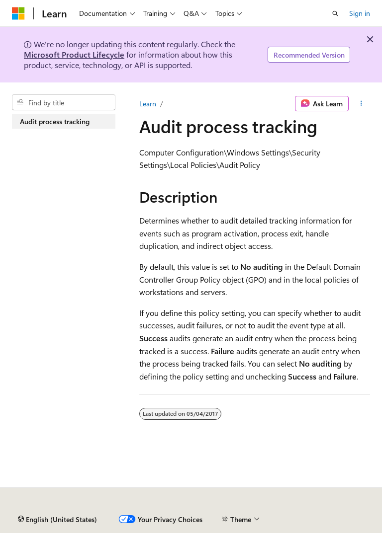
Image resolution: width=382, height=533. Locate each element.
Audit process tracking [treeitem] (55, 121)
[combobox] (63, 102)
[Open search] (335, 13)
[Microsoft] (18, 13)
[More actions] (361, 104)
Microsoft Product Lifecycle (74, 54)
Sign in (359, 13)
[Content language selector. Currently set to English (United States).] (57, 520)
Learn (147, 103)
